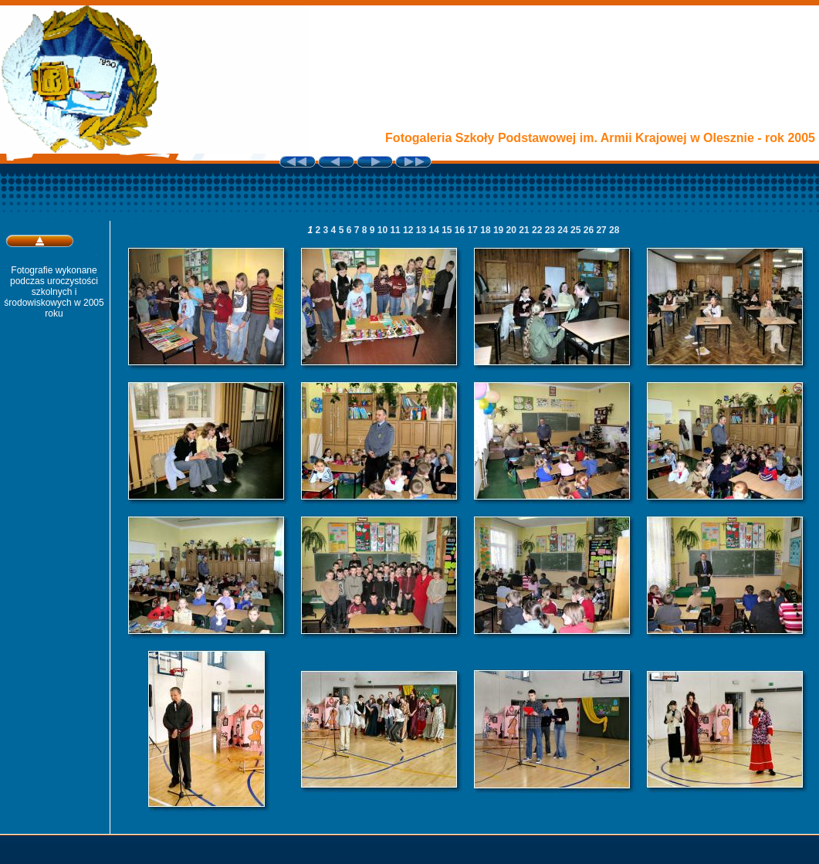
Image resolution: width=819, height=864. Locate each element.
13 (422, 230)
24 (563, 230)
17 (474, 230)
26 (590, 230)
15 (448, 230)
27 (602, 230)
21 (525, 230)
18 (486, 230)
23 (551, 230)
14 (435, 230)
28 (614, 230)
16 (461, 230)
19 (499, 230)
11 (396, 230)
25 (577, 230)
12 (409, 230)
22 (538, 230)
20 (512, 230)
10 (384, 230)
